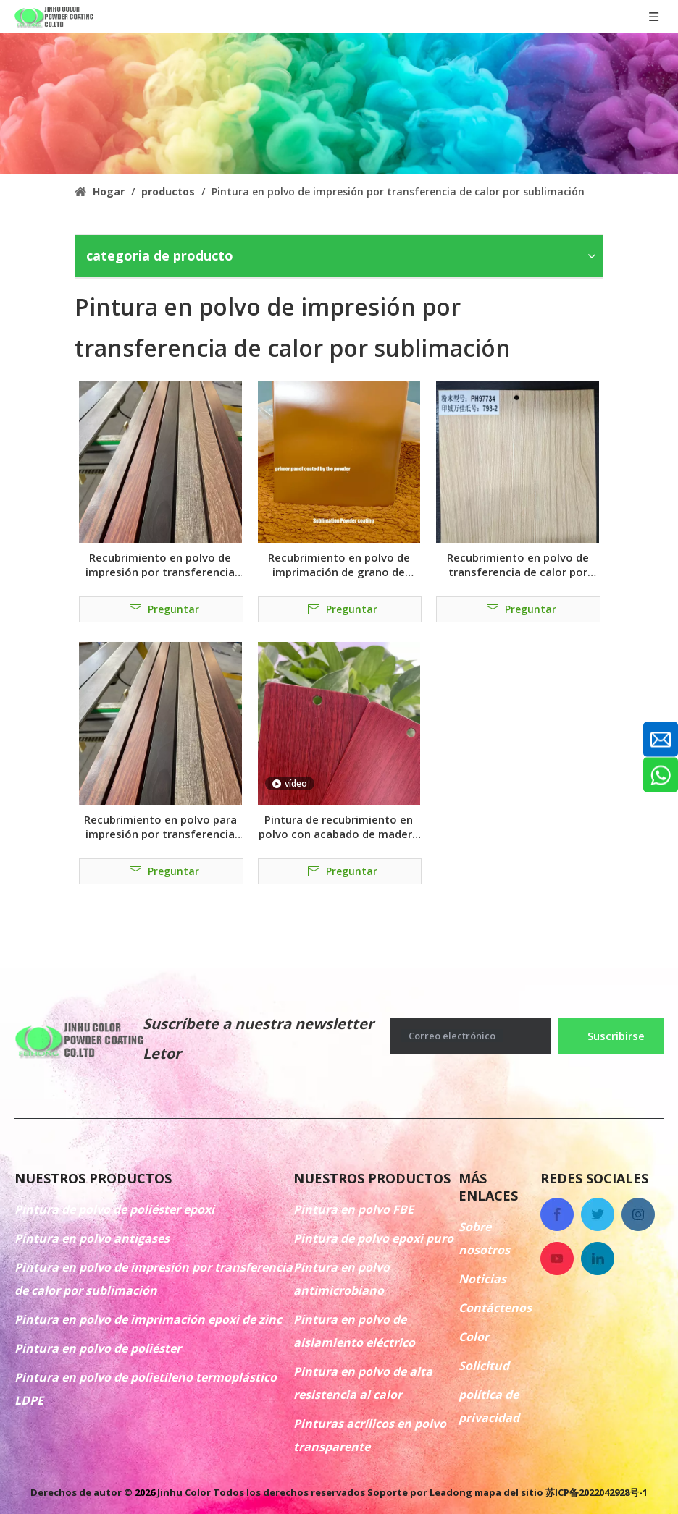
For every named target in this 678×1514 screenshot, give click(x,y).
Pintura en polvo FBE (353, 1209)
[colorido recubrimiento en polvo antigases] (339, 103)
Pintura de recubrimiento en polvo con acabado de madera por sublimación (339, 826)
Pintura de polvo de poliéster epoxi (114, 1209)
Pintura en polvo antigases (92, 1238)
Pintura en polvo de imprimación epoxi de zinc (148, 1319)
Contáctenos (495, 1308)
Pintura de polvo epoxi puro (373, 1238)
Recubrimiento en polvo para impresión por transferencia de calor (160, 826)
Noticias (482, 1279)
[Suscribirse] (611, 1036)
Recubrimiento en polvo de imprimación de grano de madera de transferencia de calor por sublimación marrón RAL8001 (339, 564)
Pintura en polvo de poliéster (97, 1348)
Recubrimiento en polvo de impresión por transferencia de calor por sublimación (160, 564)
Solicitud (484, 1366)
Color (474, 1337)
